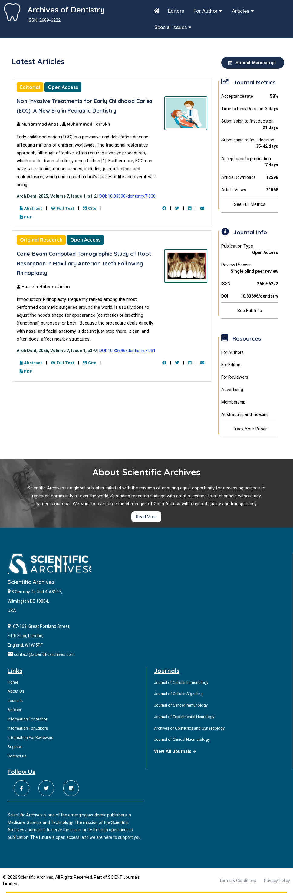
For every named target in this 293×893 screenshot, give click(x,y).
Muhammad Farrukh (86, 124)
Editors (176, 11)
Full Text (62, 208)
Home (13, 682)
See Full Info (249, 310)
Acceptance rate (249, 96)
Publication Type (249, 250)
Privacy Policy (277, 880)
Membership (233, 402)
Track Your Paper (250, 429)
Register (15, 746)
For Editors (231, 364)
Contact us (17, 756)
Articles (243, 11)
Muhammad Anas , (39, 124)
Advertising (232, 389)
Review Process (249, 268)
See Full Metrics (249, 204)
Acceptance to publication (249, 162)
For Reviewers (234, 377)
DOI (249, 296)
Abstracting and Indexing (245, 414)
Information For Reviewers (30, 737)
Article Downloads (249, 177)
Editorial (30, 87)
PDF (26, 217)
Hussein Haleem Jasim (43, 286)
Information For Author (27, 719)
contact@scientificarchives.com (44, 654)
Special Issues (173, 27)
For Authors (232, 352)
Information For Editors (28, 728)
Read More (146, 516)
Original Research (41, 240)
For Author (207, 11)
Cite (90, 208)
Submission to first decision (249, 125)
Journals (15, 700)
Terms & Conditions (237, 880)
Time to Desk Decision (249, 109)
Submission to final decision (249, 143)
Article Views (249, 190)
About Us (16, 691)
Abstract (31, 208)
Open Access (63, 87)
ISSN (249, 284)
